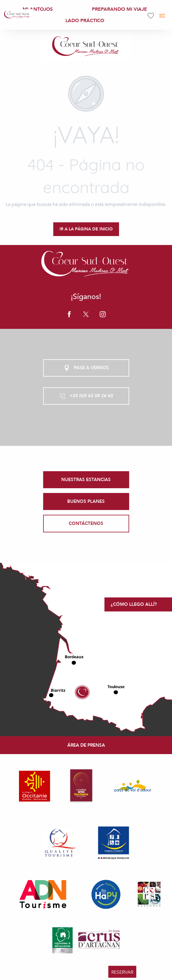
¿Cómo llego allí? (134, 604)
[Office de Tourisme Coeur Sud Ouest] (86, 46)
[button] (162, 16)
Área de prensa (86, 745)
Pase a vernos (86, 368)
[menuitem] (17, 14)
